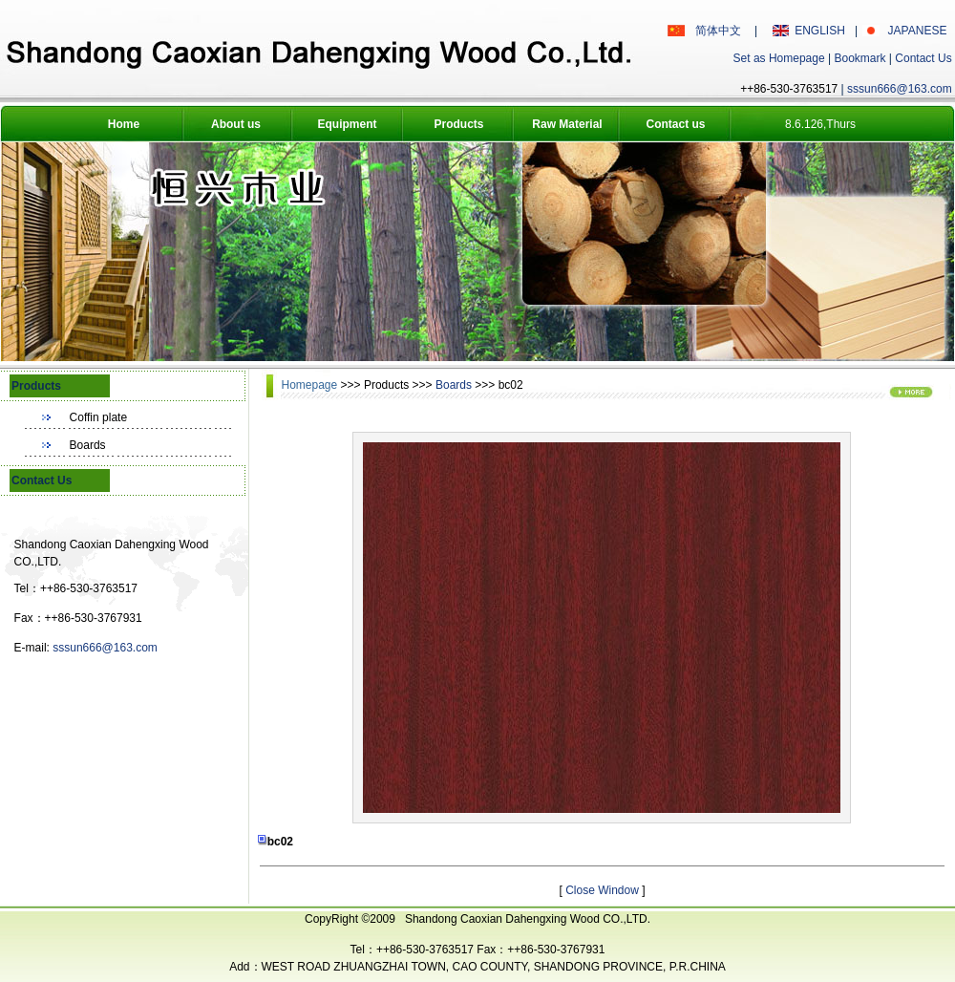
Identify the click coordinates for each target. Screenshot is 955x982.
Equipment (347, 124)
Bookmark (859, 58)
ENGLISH (820, 30)
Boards (88, 445)
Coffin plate (99, 417)
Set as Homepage (779, 58)
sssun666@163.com (899, 89)
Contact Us (923, 58)
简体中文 (718, 30)
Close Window (603, 890)
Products (458, 124)
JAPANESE (917, 30)
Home (123, 124)
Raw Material (567, 124)
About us (236, 124)
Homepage (311, 385)
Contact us (675, 124)
